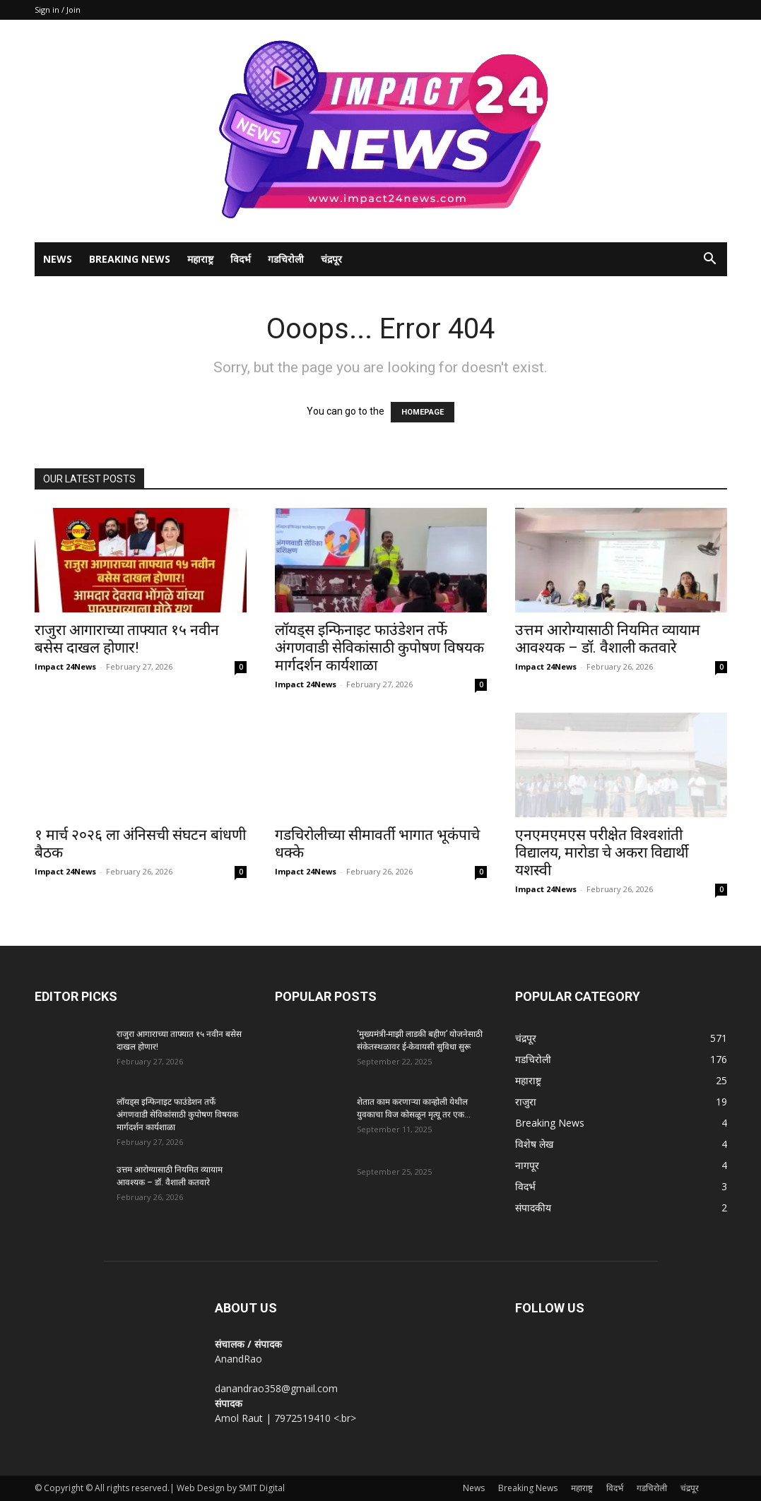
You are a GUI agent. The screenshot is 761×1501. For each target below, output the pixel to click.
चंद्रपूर (331, 259)
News (57, 259)
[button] (710, 260)
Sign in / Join (58, 9)
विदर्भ (240, 259)
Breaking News (129, 259)
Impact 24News (65, 666)
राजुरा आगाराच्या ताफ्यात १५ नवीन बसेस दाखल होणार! (127, 639)
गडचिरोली (286, 259)
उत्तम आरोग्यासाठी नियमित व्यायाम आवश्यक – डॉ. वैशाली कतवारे (607, 639)
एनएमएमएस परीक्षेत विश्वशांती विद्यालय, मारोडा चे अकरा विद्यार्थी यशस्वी (601, 852)
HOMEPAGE (422, 412)
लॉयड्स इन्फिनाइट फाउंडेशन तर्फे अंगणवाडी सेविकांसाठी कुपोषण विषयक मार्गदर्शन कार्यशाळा (379, 648)
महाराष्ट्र (200, 259)
